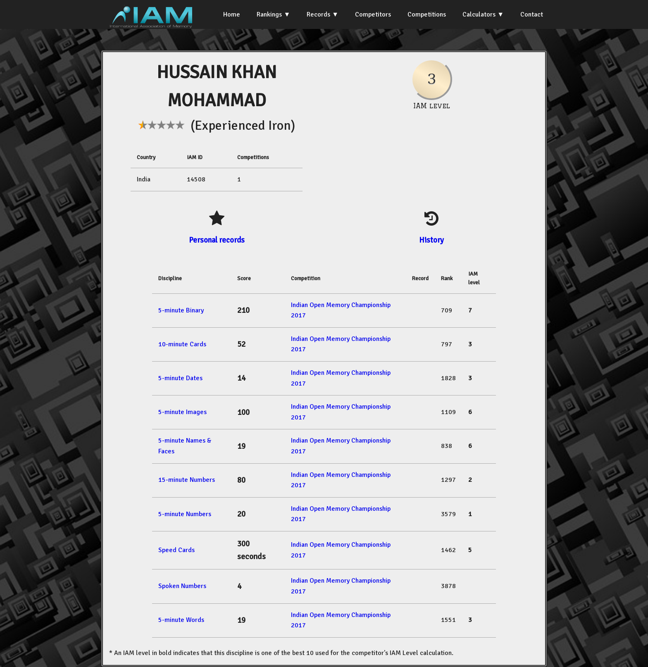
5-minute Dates (180, 378)
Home (231, 14)
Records (318, 14)
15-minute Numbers (186, 480)
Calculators (479, 14)
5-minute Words (181, 620)
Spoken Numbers (182, 586)
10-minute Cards (182, 344)
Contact (531, 14)
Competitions (426, 14)
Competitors (373, 14)
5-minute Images (182, 412)
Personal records (217, 240)
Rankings (269, 14)
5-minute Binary (181, 310)
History (431, 240)
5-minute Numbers (184, 514)
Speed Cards (176, 550)
